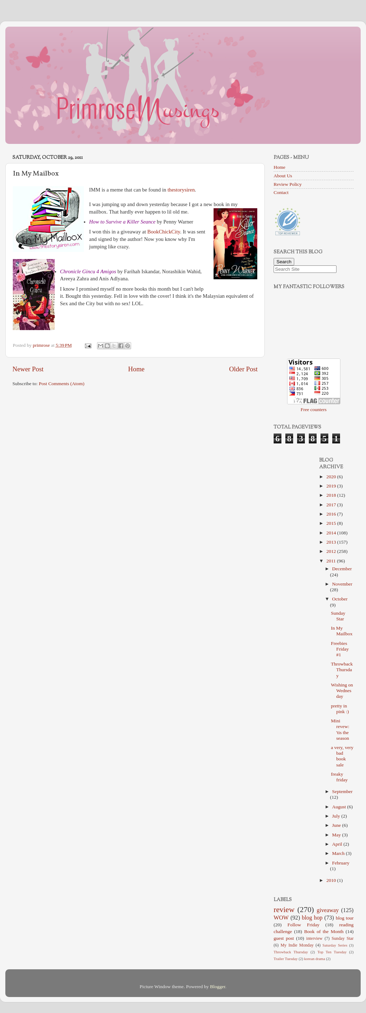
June (337, 825)
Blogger (217, 986)
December (342, 568)
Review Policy (288, 184)
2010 (331, 880)
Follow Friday (303, 924)
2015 (331, 523)
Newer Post (28, 369)
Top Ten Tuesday (331, 952)
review (284, 909)
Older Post (243, 369)
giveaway (328, 910)
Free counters (314, 409)
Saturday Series (335, 945)
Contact (281, 192)
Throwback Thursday (341, 669)
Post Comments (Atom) (61, 383)
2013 (331, 542)
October (340, 599)
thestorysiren (181, 190)
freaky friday (339, 776)
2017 (331, 504)
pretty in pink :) (340, 708)
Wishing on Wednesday (342, 690)
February (341, 863)
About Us (283, 175)
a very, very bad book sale (342, 756)
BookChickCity (163, 232)
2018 (331, 495)
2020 (331, 476)
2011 (331, 561)
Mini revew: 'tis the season (340, 729)
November (342, 584)
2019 (331, 486)
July (336, 816)
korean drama (314, 959)
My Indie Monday (297, 945)
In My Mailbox (341, 630)
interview (314, 938)
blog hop (312, 918)
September (342, 791)
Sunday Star (338, 615)
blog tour (345, 918)
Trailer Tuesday (286, 959)
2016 (331, 514)
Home (136, 369)
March (339, 853)
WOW (281, 918)
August (339, 806)
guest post (284, 938)
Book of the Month (324, 931)
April (338, 844)
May (337, 834)
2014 (331, 532)
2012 (331, 551)
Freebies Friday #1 (340, 649)
